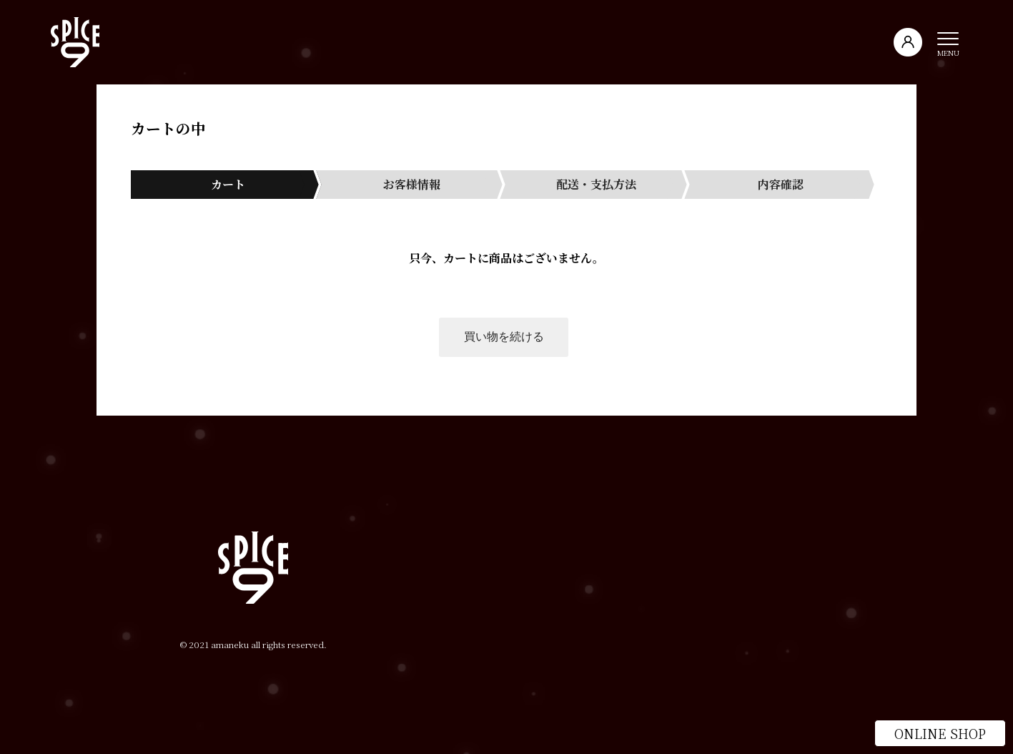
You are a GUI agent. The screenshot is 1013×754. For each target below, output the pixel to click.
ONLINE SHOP (940, 733)
